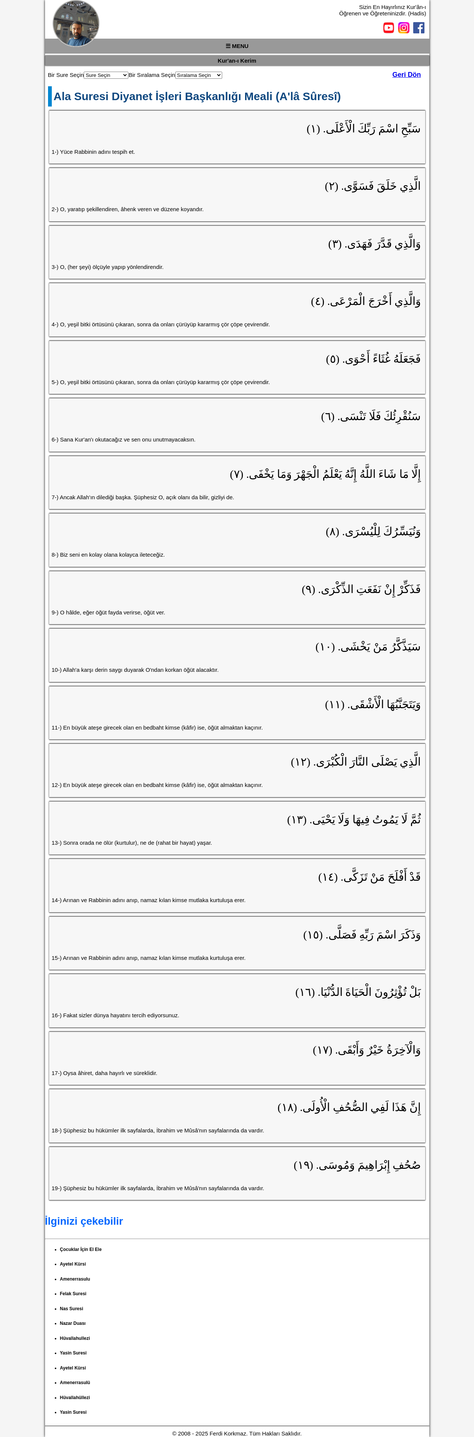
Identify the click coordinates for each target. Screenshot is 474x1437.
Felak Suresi (73, 1293)
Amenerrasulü (75, 1382)
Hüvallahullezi (75, 1338)
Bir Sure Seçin (66, 75)
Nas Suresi (71, 1308)
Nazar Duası (73, 1323)
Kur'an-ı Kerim (237, 60)
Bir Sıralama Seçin (151, 75)
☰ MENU (237, 46)
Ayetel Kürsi (73, 1264)
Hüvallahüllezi (75, 1397)
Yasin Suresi (73, 1353)
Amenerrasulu (75, 1279)
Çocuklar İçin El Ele (81, 1249)
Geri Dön (406, 74)
